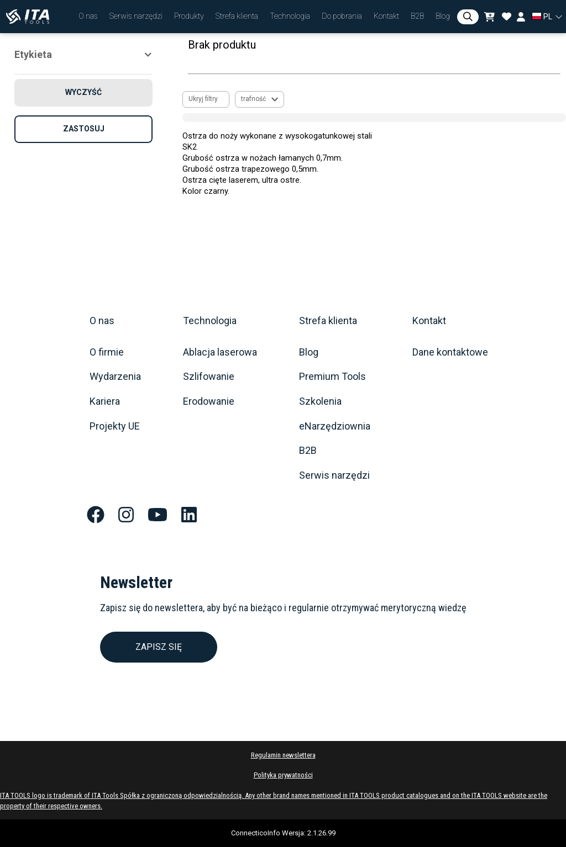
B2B (308, 450)
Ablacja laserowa (220, 352)
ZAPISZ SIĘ (158, 647)
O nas (102, 320)
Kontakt (429, 320)
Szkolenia (320, 401)
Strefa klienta (328, 320)
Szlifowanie (208, 376)
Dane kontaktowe (450, 352)
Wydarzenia (115, 376)
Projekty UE (115, 426)
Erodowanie (208, 401)
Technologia (210, 320)
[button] (88, 16)
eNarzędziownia (334, 426)
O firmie (107, 352)
